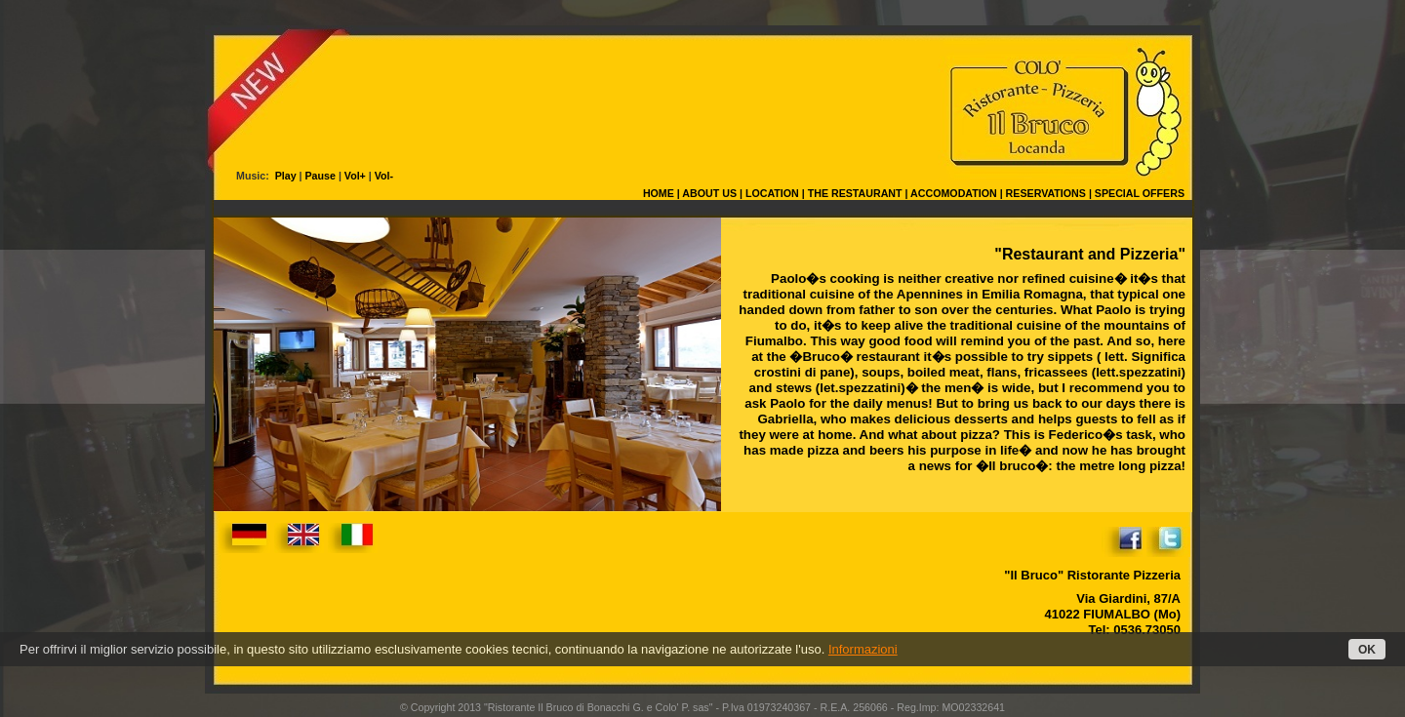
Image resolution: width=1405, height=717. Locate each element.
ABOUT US (709, 193)
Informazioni (863, 649)
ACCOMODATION (953, 193)
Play (284, 175)
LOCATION (772, 193)
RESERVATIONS (1046, 193)
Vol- (384, 175)
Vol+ (355, 175)
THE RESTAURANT (855, 193)
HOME (658, 193)
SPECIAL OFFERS (1139, 193)
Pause (320, 175)
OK (1367, 650)
